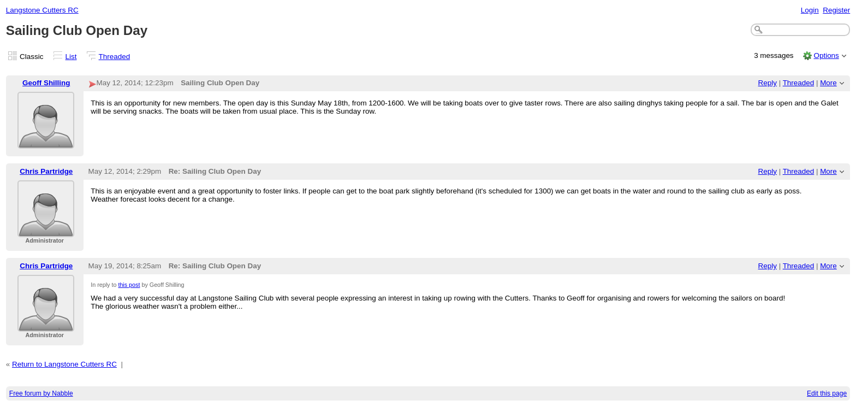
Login (810, 10)
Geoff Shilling (46, 83)
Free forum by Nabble (41, 393)
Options (826, 55)
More (828, 83)
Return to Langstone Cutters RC (64, 364)
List (71, 56)
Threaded (114, 56)
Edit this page (827, 393)
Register (836, 10)
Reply (767, 83)
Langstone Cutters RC (42, 10)
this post (129, 284)
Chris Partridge (46, 171)
